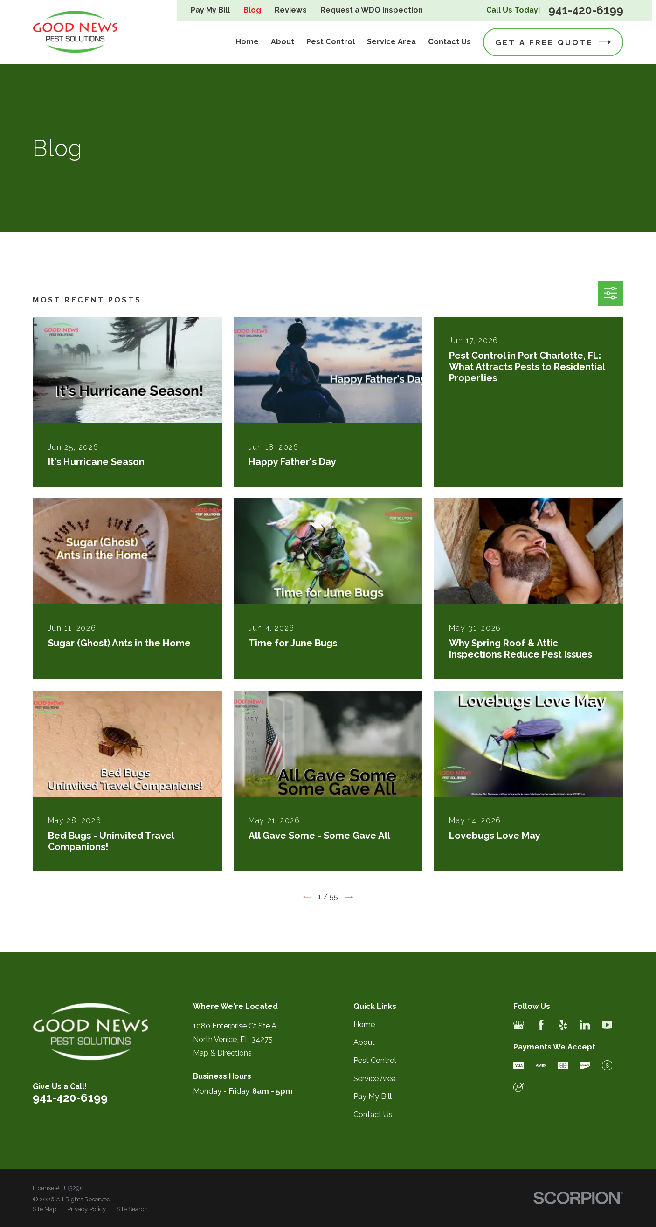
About (364, 1042)
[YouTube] (607, 1025)
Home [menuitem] (247, 41)
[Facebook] (541, 1025)
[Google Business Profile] (518, 1025)
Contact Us (373, 1114)
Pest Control (374, 1060)
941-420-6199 (585, 10)
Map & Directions (222, 1053)
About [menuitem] (282, 41)
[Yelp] (563, 1025)
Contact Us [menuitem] (449, 41)
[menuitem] (44, 1209)
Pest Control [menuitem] (330, 41)
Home (364, 1024)
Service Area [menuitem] (391, 41)
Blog (252, 10)
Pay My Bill (210, 10)
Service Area (374, 1078)
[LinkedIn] (585, 1025)
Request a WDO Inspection (371, 10)
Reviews (291, 10)
